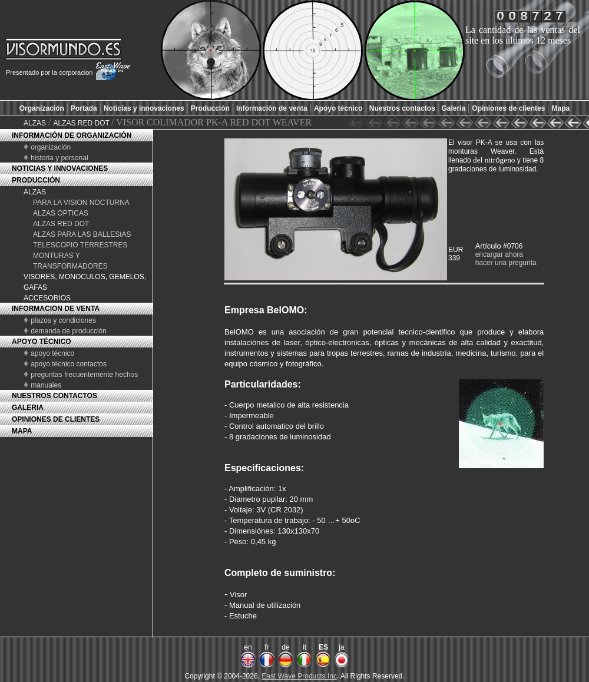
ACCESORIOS (47, 298)
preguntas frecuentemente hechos (84, 374)
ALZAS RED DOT (82, 123)
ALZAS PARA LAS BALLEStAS (82, 234)
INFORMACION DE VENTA (56, 308)
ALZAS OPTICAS (60, 213)
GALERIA (28, 407)
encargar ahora (499, 254)
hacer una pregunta (506, 263)
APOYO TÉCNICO (41, 341)
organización (51, 147)
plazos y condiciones (63, 320)
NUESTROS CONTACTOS (54, 396)
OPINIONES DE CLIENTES (56, 419)
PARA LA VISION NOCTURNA (81, 202)
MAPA (22, 431)
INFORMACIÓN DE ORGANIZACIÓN (71, 135)
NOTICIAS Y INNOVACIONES (60, 168)
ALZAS (35, 123)
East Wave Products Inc (299, 676)
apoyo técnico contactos (69, 364)
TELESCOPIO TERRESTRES (80, 245)
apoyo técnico (52, 353)
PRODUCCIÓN (36, 180)
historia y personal (59, 158)
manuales (46, 385)
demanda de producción (69, 331)
